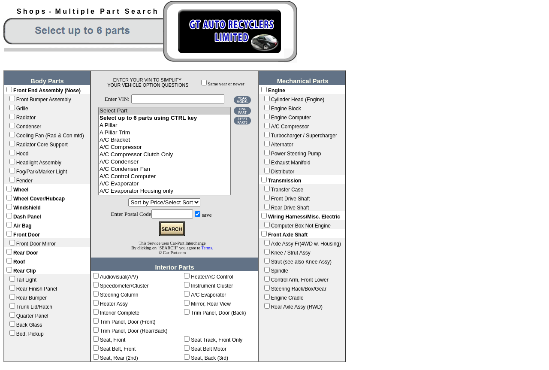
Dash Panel (27, 217)
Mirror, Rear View (210, 304)
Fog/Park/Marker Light (41, 172)
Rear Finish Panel (36, 289)
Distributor (283, 172)
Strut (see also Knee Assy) (301, 262)
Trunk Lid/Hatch (34, 307)
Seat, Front (112, 340)
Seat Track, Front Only (216, 340)
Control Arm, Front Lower (300, 280)
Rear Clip (24, 271)
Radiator (26, 118)
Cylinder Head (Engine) (298, 100)
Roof (19, 262)
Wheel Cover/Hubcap (39, 199)
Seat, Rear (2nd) (119, 358)
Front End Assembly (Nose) (47, 91)
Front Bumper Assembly (43, 100)
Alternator (282, 145)
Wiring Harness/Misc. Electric (304, 217)
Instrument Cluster (212, 286)
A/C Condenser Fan (164, 169)
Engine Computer (291, 118)
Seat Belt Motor (208, 349)
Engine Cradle (287, 298)
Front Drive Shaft (290, 199)
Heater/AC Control (212, 277)
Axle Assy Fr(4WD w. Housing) (306, 244)
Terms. (207, 248)
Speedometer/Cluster (124, 286)
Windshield (27, 208)
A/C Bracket (164, 140)
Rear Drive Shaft (290, 208)
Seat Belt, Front (118, 349)
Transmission (284, 181)
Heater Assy (114, 304)
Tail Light (26, 280)
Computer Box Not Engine (301, 226)
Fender (24, 181)
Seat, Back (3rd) (209, 358)
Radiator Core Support (42, 145)
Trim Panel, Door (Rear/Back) (134, 331)
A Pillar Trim (164, 132)
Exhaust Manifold (291, 163)
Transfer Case (287, 190)
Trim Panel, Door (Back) (218, 313)
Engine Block (286, 109)
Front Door (26, 235)
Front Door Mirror (36, 244)
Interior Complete (119, 313)
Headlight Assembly (38, 163)
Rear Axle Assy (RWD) (297, 307)
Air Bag (22, 226)
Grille (22, 109)
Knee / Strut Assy (291, 253)
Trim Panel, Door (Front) (128, 322)
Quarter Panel (32, 316)
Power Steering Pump (296, 154)
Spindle (279, 271)
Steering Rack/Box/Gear (298, 289)
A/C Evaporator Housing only (164, 191)
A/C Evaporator (164, 184)
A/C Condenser (164, 162)
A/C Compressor (164, 147)
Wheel (20, 190)
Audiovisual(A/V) (119, 277)
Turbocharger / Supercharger (304, 136)
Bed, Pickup (30, 334)
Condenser (29, 127)
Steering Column (119, 295)
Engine (276, 91)
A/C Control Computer (164, 176)
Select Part (164, 111)
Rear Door (25, 253)
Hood (22, 154)
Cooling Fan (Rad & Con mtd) (50, 136)
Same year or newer (226, 84)
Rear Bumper (31, 298)
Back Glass (29, 325)
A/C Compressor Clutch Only (164, 154)
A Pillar (164, 125)
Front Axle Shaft (288, 235)
